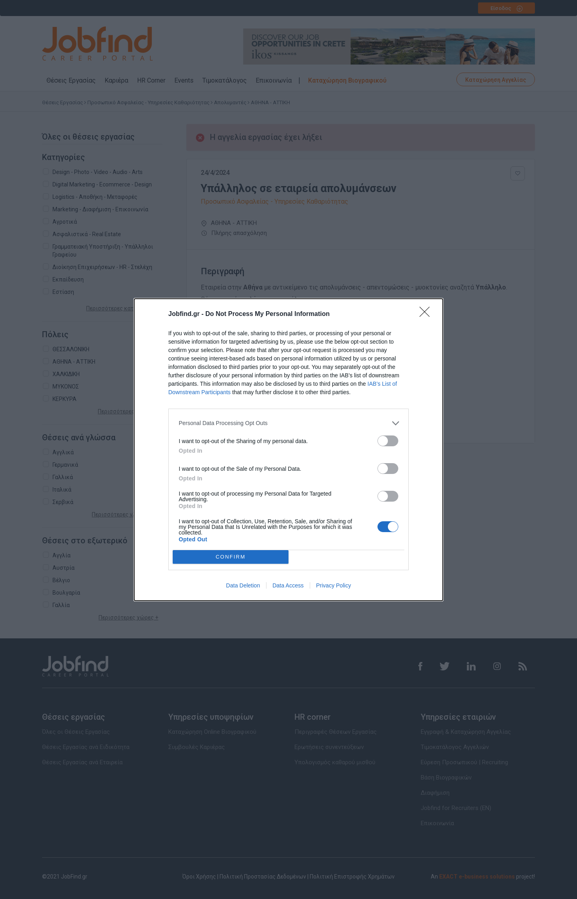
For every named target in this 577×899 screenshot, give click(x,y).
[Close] (427, 314)
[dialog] (288, 450)
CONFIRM (231, 556)
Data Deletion (243, 585)
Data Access (288, 585)
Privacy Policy (333, 585)
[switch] (387, 440)
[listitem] (288, 423)
